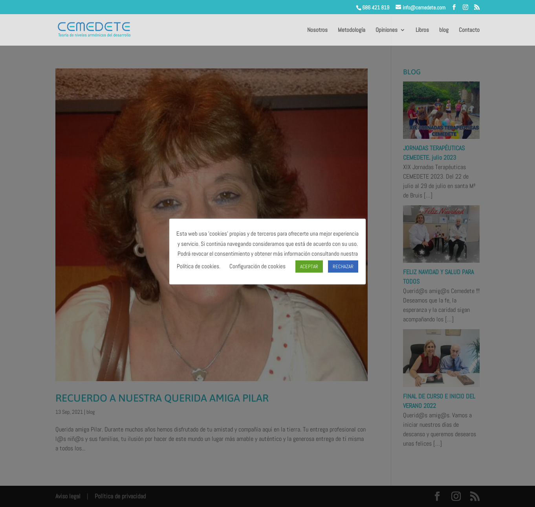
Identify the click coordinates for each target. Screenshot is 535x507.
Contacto (469, 30)
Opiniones (387, 30)
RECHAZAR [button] (343, 266)
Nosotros (317, 30)
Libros (422, 30)
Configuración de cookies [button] (257, 266)
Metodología (351, 30)
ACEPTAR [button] (309, 266)
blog (444, 30)
